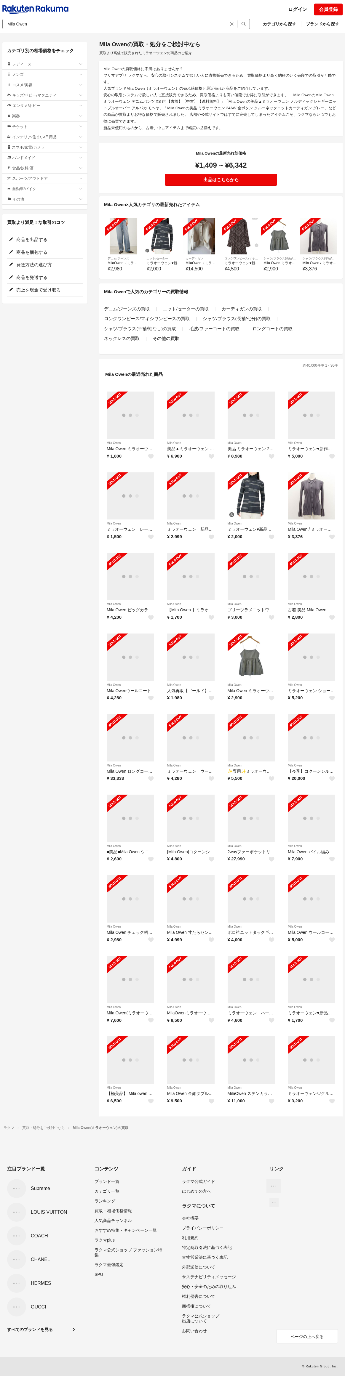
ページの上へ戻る (307, 1336)
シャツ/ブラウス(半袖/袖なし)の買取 (140, 328)
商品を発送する (28, 277)
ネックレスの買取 (122, 338)
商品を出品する (28, 239)
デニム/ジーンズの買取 (127, 308)
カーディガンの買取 (242, 308)
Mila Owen (114, 443)
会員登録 (328, 9)
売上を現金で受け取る (35, 289)
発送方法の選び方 (30, 264)
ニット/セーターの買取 (185, 308)
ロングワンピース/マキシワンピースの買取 (147, 318)
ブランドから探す (322, 24)
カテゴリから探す (279, 24)
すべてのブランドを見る (30, 1329)
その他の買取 (166, 338)
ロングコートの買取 (273, 328)
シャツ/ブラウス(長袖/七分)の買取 (236, 318)
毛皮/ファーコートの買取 (214, 328)
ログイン (297, 9)
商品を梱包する (28, 252)
